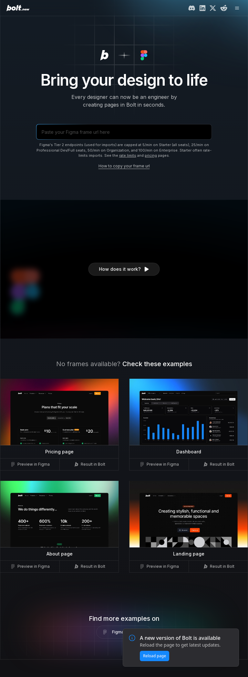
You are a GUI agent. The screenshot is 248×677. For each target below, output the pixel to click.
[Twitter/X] (212, 8)
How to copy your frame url (124, 166)
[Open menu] (237, 8)
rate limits (127, 155)
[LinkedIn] (202, 8)
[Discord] (192, 8)
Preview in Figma (30, 464)
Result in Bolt (89, 464)
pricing (151, 155)
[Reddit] (223, 8)
